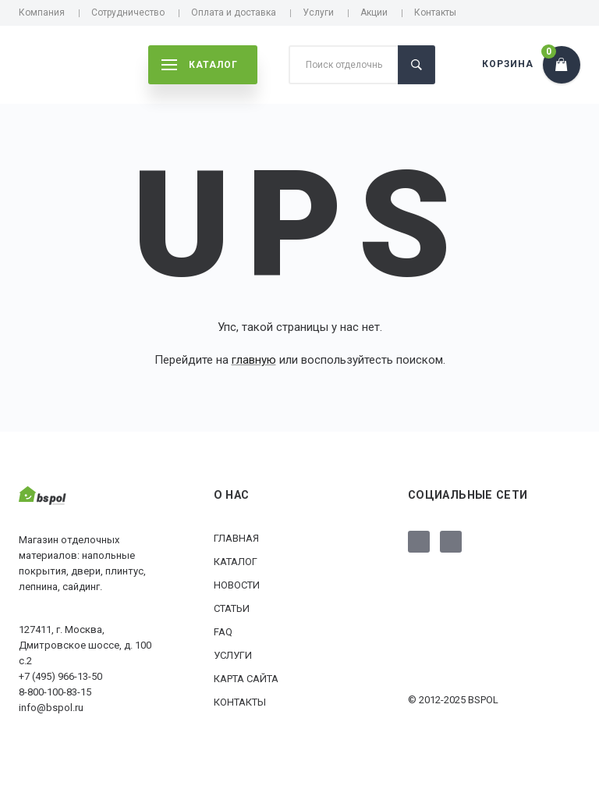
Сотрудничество (128, 12)
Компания (42, 12)
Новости (237, 585)
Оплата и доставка (233, 12)
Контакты (435, 12)
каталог (199, 64)
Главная (236, 538)
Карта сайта (246, 679)
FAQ (223, 632)
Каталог (235, 561)
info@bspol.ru (51, 707)
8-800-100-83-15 (55, 692)
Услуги (318, 12)
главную (254, 360)
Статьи (232, 608)
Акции (374, 12)
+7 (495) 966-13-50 (60, 676)
